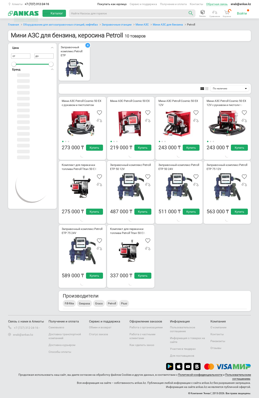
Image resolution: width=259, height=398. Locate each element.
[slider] (14, 64)
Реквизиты (217, 341)
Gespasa (84, 303)
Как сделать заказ (142, 345)
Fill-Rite (69, 303)
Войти (243, 12)
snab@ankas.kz (241, 4)
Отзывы (215, 348)
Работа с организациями (146, 327)
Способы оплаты (60, 351)
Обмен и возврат (100, 327)
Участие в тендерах (183, 348)
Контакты (196, 4)
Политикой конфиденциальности (200, 374)
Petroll (112, 303)
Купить (94, 147)
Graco (99, 303)
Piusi (124, 303)
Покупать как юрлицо (112, 4)
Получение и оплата (173, 4)
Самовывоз (56, 327)
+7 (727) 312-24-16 (37, 4)
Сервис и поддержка (143, 4)
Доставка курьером (62, 345)
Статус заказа (98, 334)
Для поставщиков (182, 355)
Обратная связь (217, 4)
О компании (218, 327)
